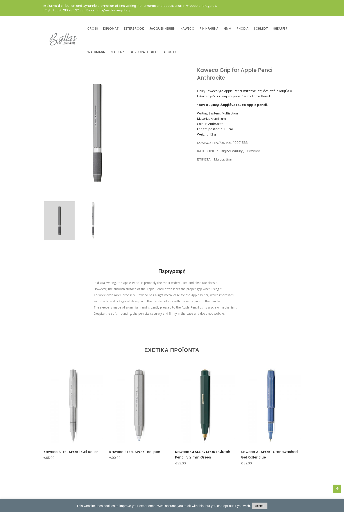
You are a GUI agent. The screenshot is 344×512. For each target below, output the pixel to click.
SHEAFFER (280, 28)
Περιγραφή (172, 271)
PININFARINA (209, 28)
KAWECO (187, 28)
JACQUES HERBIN (162, 28)
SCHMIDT (261, 28)
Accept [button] (259, 506)
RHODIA (242, 28)
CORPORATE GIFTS (143, 52)
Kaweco (253, 151)
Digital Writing (232, 151)
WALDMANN (96, 52)
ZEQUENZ (117, 52)
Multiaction (223, 159)
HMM (227, 28)
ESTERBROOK (134, 28)
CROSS (92, 28)
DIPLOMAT (111, 28)
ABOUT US (171, 52)
